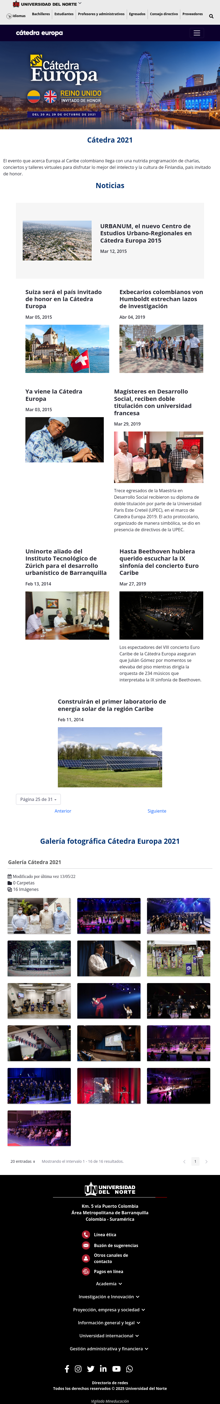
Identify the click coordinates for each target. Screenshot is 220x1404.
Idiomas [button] (16, 16)
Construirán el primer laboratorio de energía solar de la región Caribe (112, 704)
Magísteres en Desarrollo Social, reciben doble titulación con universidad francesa (153, 402)
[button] (211, 16)
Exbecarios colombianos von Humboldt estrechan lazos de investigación (161, 299)
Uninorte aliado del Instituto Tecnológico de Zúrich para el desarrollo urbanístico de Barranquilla (66, 562)
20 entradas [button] (25, 1162)
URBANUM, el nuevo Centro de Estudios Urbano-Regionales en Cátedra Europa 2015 (146, 233)
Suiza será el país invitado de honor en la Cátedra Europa (63, 299)
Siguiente (157, 811)
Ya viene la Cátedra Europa (53, 394)
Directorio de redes (110, 1382)
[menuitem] (41, 14)
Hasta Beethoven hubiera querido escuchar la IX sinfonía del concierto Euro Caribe (159, 562)
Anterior (63, 811)
